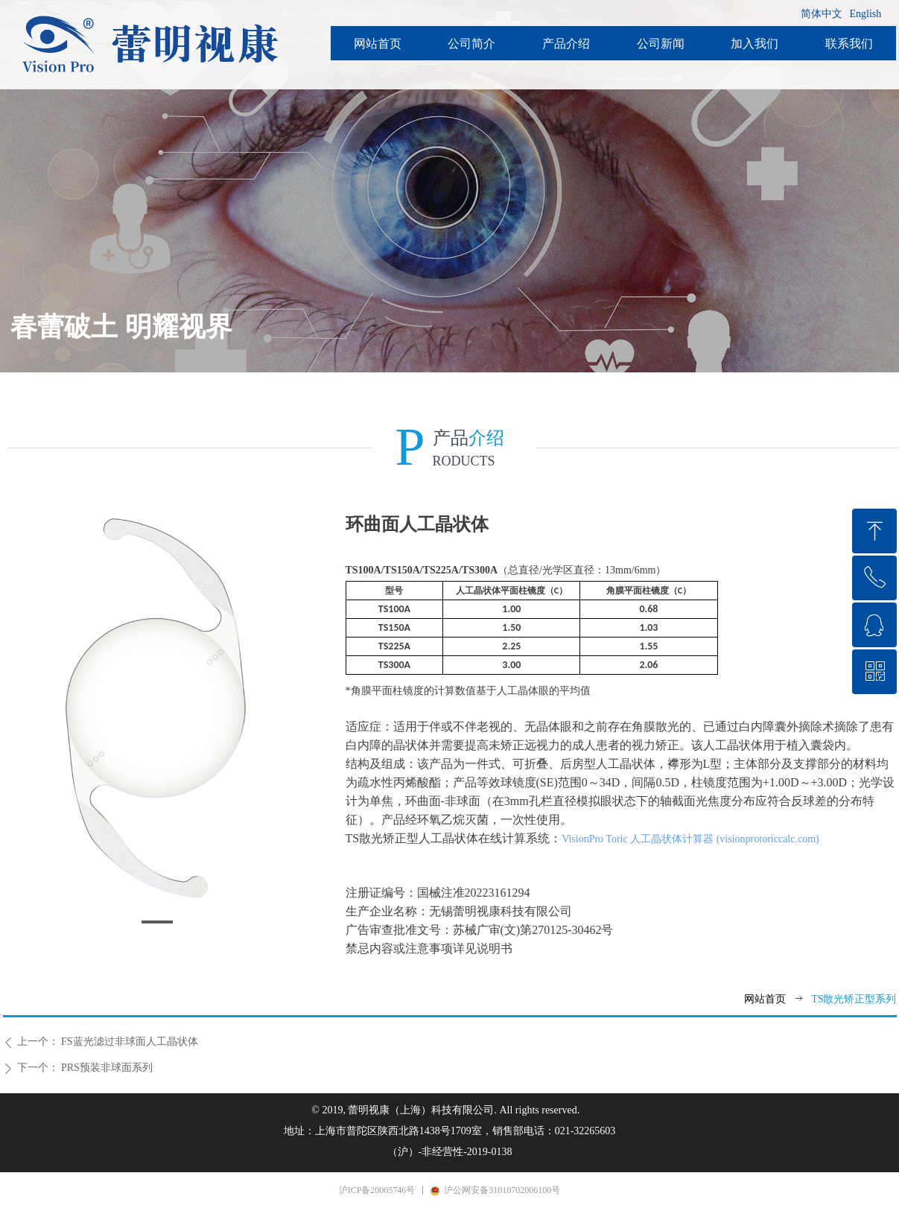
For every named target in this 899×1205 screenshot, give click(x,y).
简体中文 (821, 13)
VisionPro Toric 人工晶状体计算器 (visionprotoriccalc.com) (690, 839)
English (866, 13)
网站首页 (765, 999)
